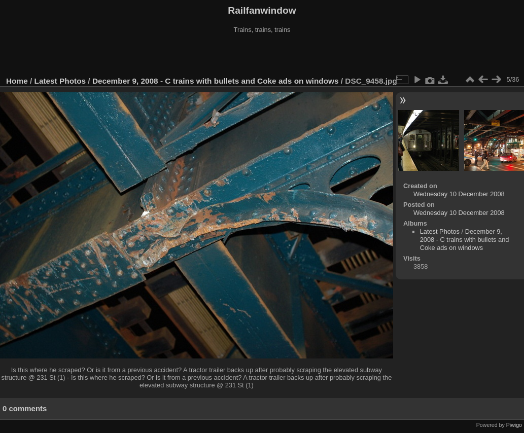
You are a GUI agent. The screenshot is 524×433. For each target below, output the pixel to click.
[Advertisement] (262, 55)
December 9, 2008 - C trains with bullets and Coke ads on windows (215, 81)
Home (17, 81)
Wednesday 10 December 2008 (459, 194)
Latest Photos (60, 81)
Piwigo (514, 425)
